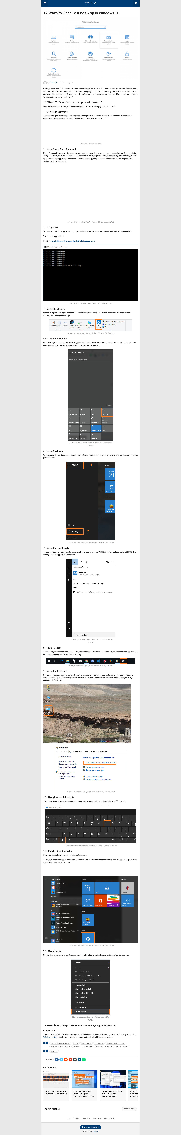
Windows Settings (122, 1046)
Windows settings (50, 1037)
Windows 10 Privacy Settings (83, 1046)
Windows (54, 1051)
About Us (86, 1119)
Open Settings (86, 1043)
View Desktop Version (90, 1127)
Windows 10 (99, 1043)
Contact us (97, 1119)
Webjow (95, 1131)
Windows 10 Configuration (116, 1043)
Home (68, 1119)
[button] (44, 3)
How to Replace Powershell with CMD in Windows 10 (72, 241)
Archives (77, 1119)
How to (75, 1043)
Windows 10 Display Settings (60, 1046)
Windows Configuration (104, 1046)
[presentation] (133, 1086)
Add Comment (129, 1109)
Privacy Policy (109, 1119)
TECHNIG (90, 3)
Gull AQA (53, 83)
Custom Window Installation (60, 1043)
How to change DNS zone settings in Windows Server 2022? (84, 1093)
